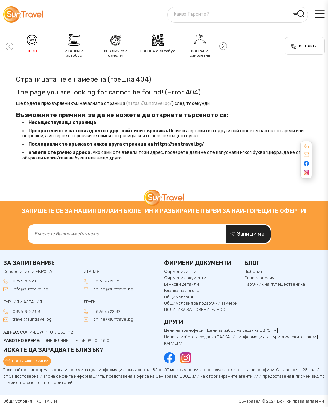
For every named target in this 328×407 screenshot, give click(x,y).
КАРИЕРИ (173, 343)
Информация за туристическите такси (277, 337)
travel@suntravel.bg (32, 319)
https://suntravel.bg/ (150, 103)
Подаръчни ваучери (30, 361)
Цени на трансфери (184, 330)
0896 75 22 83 (26, 311)
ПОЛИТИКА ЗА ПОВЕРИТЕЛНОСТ (195, 309)
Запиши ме (250, 234)
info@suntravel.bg (30, 289)
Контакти (308, 46)
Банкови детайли (181, 284)
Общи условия (178, 297)
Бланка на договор (183, 291)
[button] (8, 46)
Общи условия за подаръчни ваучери (201, 303)
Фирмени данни (180, 271)
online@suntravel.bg (113, 289)
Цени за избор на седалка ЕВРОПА (241, 330)
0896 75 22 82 (106, 281)
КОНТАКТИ (46, 401)
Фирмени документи (185, 278)
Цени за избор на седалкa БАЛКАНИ (199, 337)
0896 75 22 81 (26, 281)
